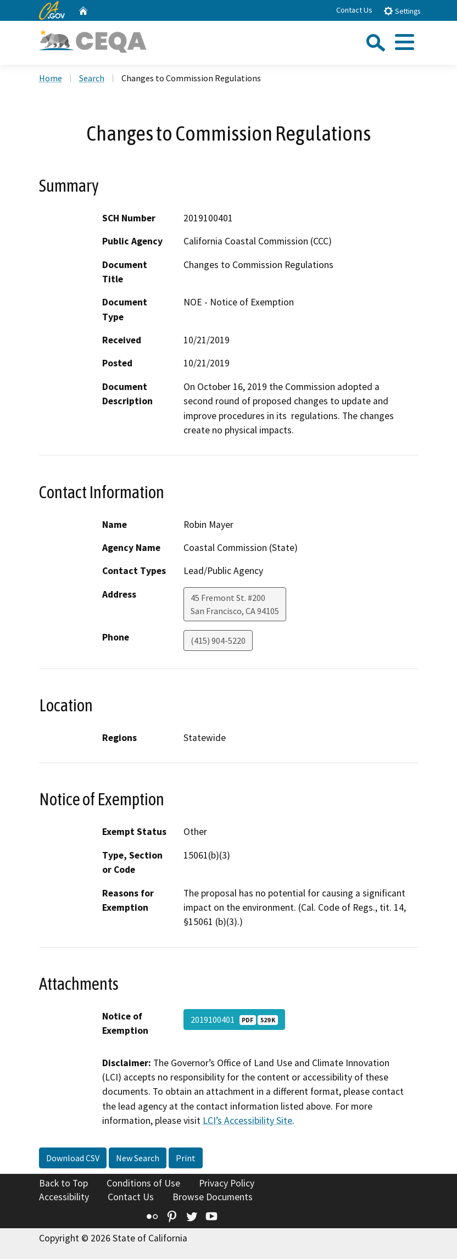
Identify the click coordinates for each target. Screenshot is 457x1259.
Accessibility (64, 1197)
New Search (137, 1157)
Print (186, 1157)
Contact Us (354, 10)
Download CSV (72, 1157)
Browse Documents (212, 1197)
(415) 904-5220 (218, 640)
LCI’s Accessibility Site (247, 1121)
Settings (401, 10)
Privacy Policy (226, 1183)
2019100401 (234, 1019)
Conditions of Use (143, 1183)
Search (91, 78)
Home (50, 78)
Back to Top (63, 1183)
